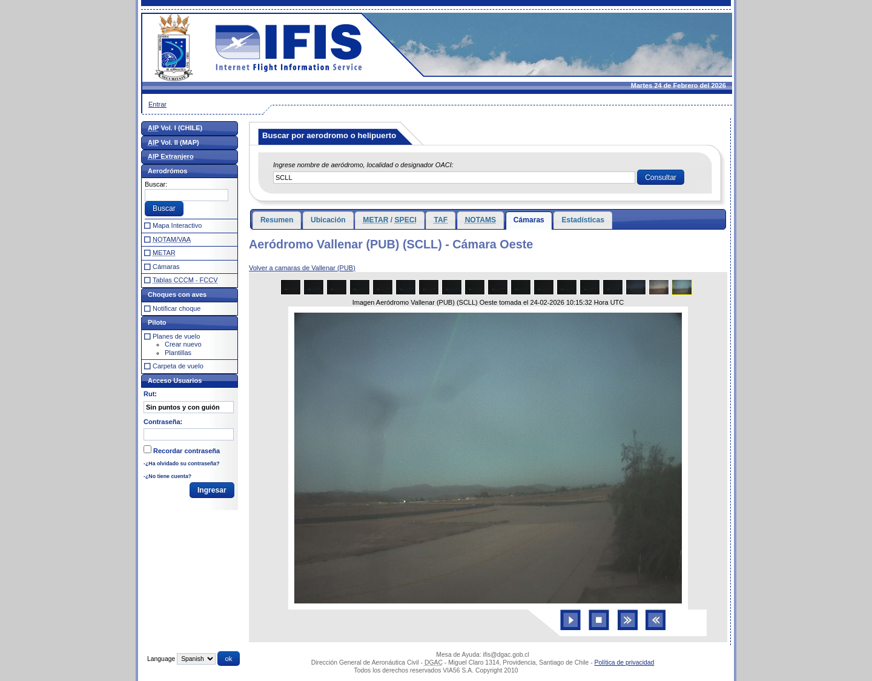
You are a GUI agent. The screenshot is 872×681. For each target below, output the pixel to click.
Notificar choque (177, 308)
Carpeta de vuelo (178, 366)
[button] (660, 177)
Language (161, 659)
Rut (149, 393)
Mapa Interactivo (177, 225)
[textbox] (454, 177)
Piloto (157, 322)
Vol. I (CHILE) (175, 127)
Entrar (157, 104)
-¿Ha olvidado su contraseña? (182, 463)
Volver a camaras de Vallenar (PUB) (302, 267)
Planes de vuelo (176, 336)
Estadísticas (582, 220)
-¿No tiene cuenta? (167, 476)
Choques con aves (177, 294)
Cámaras (529, 220)
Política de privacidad (625, 662)
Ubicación (328, 220)
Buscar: (156, 184)
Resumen (276, 220)
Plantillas (178, 352)
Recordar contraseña (186, 450)
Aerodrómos (167, 170)
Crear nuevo (183, 344)
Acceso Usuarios (175, 380)
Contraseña (162, 421)
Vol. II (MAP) (173, 142)
